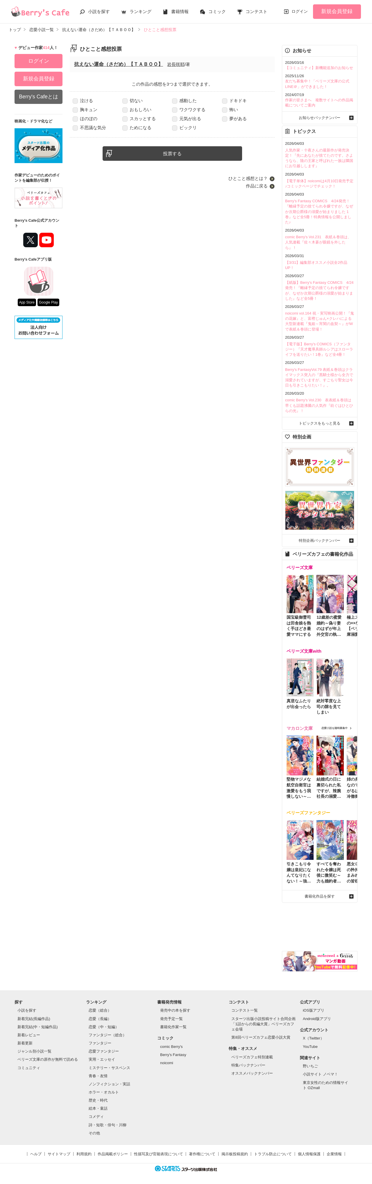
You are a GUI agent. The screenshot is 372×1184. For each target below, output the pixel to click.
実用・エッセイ (102, 1059)
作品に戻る (257, 185)
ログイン (299, 11)
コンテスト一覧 (244, 1010)
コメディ (96, 1116)
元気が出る (186, 118)
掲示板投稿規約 (234, 1154)
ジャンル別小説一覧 (34, 1051)
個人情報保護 (309, 1154)
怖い (230, 109)
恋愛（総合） (100, 1010)
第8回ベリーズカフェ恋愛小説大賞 (260, 1037)
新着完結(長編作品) (33, 1019)
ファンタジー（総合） (107, 1035)
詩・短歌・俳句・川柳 (107, 1125)
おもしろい (136, 109)
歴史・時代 (98, 1100)
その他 (94, 1133)
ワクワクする (188, 109)
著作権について (202, 1154)
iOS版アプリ (313, 1010)
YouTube (310, 1046)
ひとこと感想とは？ (248, 178)
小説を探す (99, 11)
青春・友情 (98, 1076)
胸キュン (85, 109)
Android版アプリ (317, 1019)
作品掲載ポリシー (113, 1154)
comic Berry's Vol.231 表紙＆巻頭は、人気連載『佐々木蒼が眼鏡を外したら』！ (318, 242)
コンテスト (256, 11)
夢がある (234, 118)
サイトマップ (59, 1154)
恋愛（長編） (100, 1019)
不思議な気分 (89, 127)
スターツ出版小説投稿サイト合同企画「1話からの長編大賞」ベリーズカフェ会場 (263, 1024)
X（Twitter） (313, 1038)
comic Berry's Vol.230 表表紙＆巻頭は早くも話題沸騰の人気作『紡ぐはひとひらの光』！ (319, 405)
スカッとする (139, 118)
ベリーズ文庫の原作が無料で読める (47, 1059)
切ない (132, 100)
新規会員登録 (337, 11)
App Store (27, 302)
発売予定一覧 (171, 1019)
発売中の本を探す (175, 1010)
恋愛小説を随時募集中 (334, 728)
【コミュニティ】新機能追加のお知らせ (319, 68)
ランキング (140, 11)
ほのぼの (85, 118)
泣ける (83, 100)
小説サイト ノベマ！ (320, 1074)
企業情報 (334, 1154)
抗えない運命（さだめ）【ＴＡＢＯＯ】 (118, 64)
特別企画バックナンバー (319, 540)
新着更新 (25, 1043)
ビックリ (184, 127)
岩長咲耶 (176, 64)
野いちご (310, 1066)
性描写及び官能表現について (158, 1154)
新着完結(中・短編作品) (37, 1027)
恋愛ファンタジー (104, 1051)
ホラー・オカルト (104, 1092)
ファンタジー (100, 1043)
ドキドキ (234, 100)
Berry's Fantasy (173, 1055)
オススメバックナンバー (252, 1073)
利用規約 (84, 1154)
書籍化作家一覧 (173, 1027)
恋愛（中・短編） (104, 1027)
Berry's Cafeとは (38, 97)
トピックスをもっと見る (319, 423)
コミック (217, 11)
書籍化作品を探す (320, 896)
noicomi (166, 1063)
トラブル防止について (273, 1154)
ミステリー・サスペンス (109, 1068)
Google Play (48, 302)
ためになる (136, 127)
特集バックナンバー (248, 1065)
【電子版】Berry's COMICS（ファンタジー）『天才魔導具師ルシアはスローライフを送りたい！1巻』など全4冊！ (319, 349)
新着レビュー (28, 1035)
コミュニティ (28, 1068)
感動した (184, 100)
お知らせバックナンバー (319, 117)
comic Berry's (171, 1046)
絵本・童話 (98, 1108)
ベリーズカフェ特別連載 (252, 1057)
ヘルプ (36, 1154)
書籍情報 (180, 11)
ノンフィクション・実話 (109, 1084)
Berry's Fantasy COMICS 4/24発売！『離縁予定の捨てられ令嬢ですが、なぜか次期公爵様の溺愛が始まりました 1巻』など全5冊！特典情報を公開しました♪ (319, 211)
